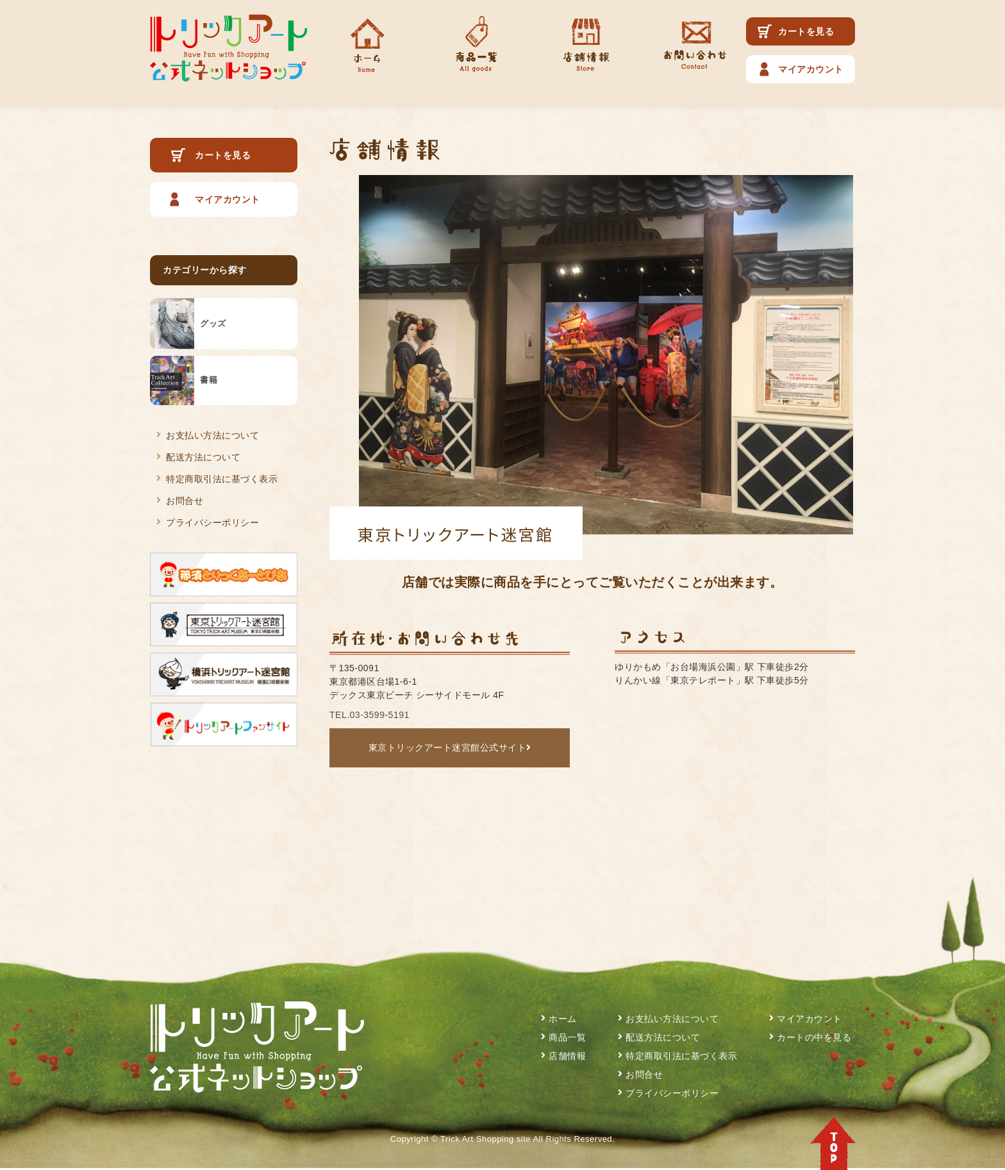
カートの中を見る (814, 1037)
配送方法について (203, 457)
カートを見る (806, 31)
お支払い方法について (212, 435)
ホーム (563, 1019)
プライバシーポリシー (212, 522)
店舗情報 (567, 1056)
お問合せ (184, 501)
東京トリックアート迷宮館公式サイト (450, 747)
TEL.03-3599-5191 (369, 715)
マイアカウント (810, 69)
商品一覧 (567, 1037)
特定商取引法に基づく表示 (222, 479)
